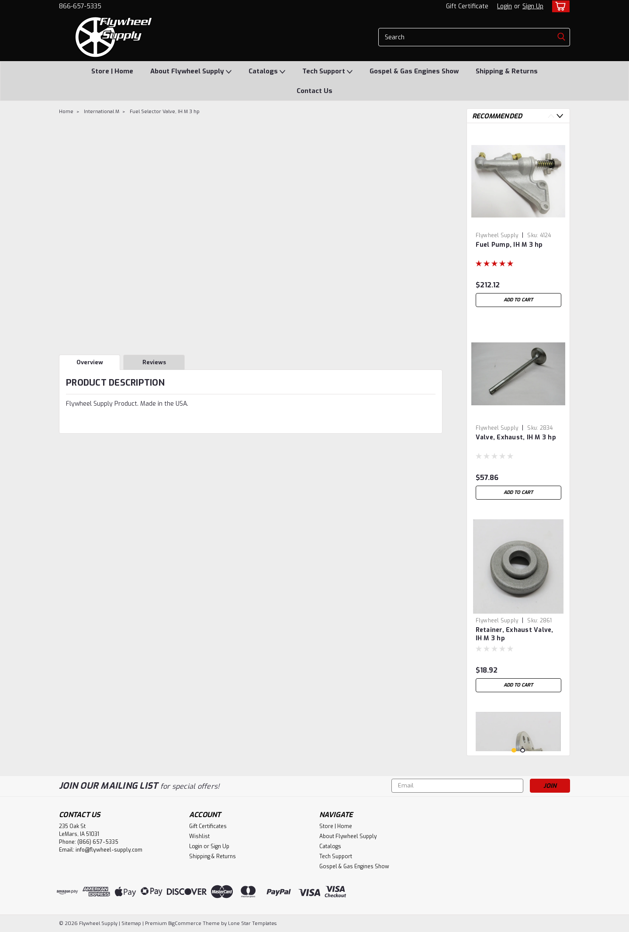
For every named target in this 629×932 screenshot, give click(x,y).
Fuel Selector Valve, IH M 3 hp (165, 111)
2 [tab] (522, 750)
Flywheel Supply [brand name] (497, 235)
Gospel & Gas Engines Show (414, 71)
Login (504, 6)
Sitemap (131, 923)
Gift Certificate (467, 6)
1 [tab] (513, 750)
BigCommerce (184, 923)
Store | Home (112, 71)
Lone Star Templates (252, 923)
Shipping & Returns (507, 71)
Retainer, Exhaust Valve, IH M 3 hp (514, 634)
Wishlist (199, 836)
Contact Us (314, 90)
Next (559, 116)
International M (101, 111)
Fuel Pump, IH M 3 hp (509, 245)
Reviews (154, 362)
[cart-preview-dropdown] (559, 6)
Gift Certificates (208, 826)
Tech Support (327, 71)
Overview (89, 362)
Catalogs (267, 71)
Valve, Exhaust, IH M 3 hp (516, 437)
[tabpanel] (518, 221)
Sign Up (532, 6)
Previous (551, 116)
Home (66, 111)
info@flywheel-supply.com (109, 849)
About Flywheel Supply (191, 71)
